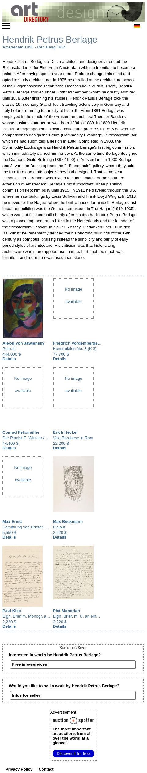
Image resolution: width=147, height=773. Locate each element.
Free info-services (29, 664)
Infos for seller (26, 695)
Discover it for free (73, 753)
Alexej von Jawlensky (23, 343)
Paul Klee (11, 610)
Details (9, 358)
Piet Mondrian (66, 610)
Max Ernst (12, 521)
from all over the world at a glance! (72, 736)
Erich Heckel (65, 432)
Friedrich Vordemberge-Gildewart (85, 343)
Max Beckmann (68, 521)
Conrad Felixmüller (21, 432)
